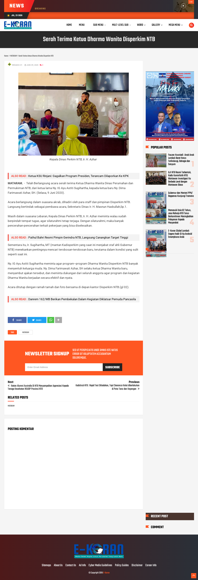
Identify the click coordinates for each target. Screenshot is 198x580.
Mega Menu (174, 25)
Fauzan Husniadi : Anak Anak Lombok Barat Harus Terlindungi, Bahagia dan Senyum (181, 160)
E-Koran (106, 573)
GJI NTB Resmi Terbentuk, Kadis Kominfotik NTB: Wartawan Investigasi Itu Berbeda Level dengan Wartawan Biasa (179, 178)
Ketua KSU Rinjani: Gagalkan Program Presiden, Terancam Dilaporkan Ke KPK (78, 176)
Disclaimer (137, 565)
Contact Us (70, 565)
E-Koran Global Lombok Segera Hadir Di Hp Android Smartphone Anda (180, 234)
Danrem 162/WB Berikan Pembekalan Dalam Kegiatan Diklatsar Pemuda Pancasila (82, 299)
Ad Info (82, 565)
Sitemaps (46, 565)
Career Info (150, 565)
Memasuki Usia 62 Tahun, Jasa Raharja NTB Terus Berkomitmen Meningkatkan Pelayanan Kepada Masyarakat (180, 216)
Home (69, 25)
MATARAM (25, 332)
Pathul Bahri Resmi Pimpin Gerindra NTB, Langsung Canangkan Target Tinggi (78, 237)
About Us (58, 565)
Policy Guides (122, 565)
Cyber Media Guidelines (100, 565)
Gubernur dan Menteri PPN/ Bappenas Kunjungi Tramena (181, 194)
